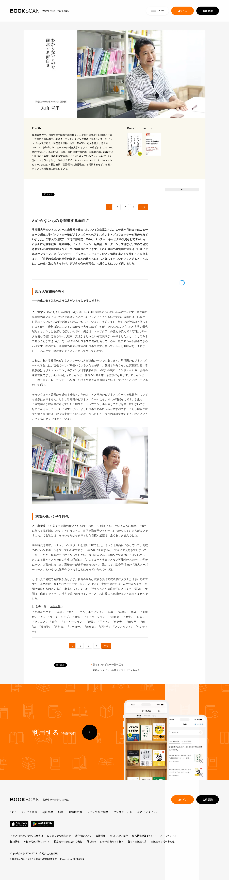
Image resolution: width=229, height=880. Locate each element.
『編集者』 (91, 626)
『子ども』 (104, 621)
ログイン (182, 12)
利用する (54, 742)
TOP (13, 812)
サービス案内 (29, 812)
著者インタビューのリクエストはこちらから (116, 670)
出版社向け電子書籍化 (162, 841)
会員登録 (208, 12)
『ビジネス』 (40, 621)
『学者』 (134, 612)
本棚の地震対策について (37, 841)
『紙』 (42, 617)
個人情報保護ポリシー (144, 835)
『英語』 (60, 612)
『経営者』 (59, 626)
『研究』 (54, 621)
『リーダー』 (75, 626)
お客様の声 (75, 812)
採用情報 (15, 841)
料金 (60, 812)
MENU (157, 11)
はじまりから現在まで (59, 835)
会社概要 (47, 812)
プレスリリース (122, 812)
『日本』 (139, 617)
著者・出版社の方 (137, 841)
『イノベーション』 (96, 617)
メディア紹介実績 (97, 812)
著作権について (83, 835)
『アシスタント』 (123, 626)
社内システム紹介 (118, 835)
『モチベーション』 (72, 621)
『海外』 (71, 612)
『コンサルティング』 (91, 612)
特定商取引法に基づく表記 (68, 841)
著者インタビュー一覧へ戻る (108, 664)
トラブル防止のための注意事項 (26, 835)
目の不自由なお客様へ (112, 841)
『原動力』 (115, 617)
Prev (182, 189)
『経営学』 (105, 626)
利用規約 (91, 841)
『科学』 (122, 612)
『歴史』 (128, 617)
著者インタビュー (147, 812)
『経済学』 (45, 626)
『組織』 (111, 612)
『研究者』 (118, 621)
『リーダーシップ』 (59, 617)
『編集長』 (132, 621)
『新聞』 (91, 621)
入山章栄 (55, 606)
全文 (143, 207)
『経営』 (77, 617)
